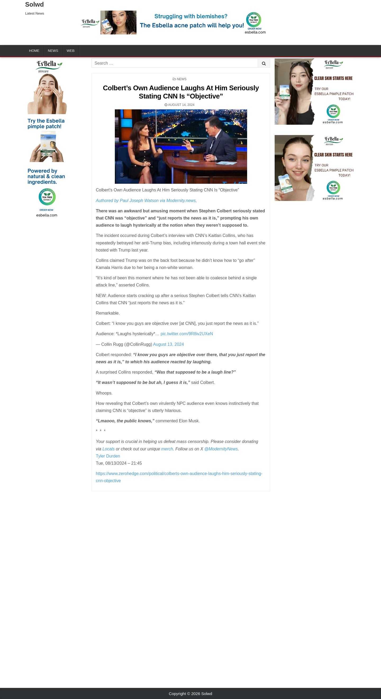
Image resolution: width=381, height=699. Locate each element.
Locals (108, 449)
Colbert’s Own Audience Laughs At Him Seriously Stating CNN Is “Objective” (181, 92)
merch (167, 449)
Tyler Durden (108, 456)
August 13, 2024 (168, 344)
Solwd (34, 4)
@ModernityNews (221, 449)
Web (71, 51)
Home (34, 51)
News (53, 51)
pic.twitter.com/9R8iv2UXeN (187, 333)
